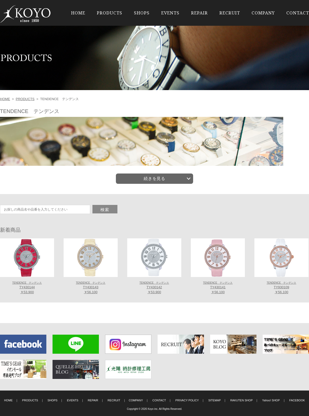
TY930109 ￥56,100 (281, 287)
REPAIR (199, 13)
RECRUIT (229, 13)
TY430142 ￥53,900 (154, 287)
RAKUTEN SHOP (241, 400)
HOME (78, 13)
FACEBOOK (297, 400)
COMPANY (263, 13)
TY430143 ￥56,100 (90, 287)
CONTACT (297, 13)
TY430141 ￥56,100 (218, 287)
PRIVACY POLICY (187, 400)
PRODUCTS (109, 13)
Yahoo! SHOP (271, 400)
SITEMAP (214, 400)
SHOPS (142, 13)
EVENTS (170, 13)
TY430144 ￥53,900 (27, 287)
